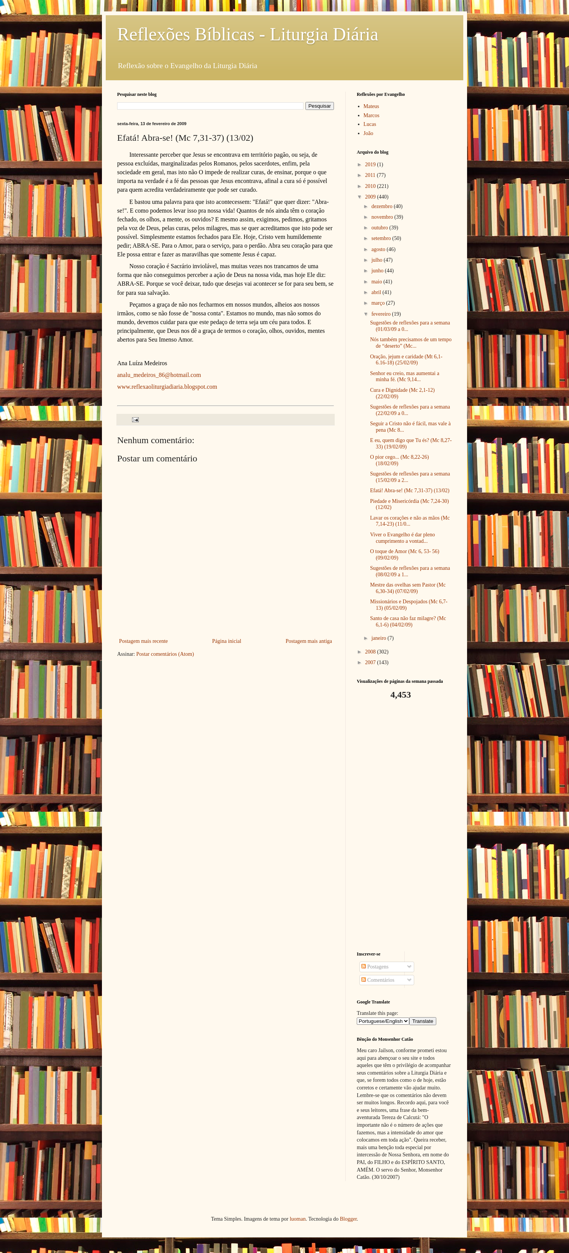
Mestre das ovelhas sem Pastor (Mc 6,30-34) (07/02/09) (408, 588)
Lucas (370, 124)
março (378, 303)
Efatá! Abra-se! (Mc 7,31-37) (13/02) (410, 490)
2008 (371, 652)
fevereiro (381, 314)
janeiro (379, 638)
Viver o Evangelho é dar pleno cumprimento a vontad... (402, 538)
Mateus (371, 106)
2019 (371, 164)
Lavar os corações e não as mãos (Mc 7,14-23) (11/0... (410, 521)
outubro (380, 228)
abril (376, 292)
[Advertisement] (404, 826)
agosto (378, 249)
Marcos (372, 115)
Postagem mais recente (143, 641)
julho (377, 260)
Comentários (377, 980)
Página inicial (227, 641)
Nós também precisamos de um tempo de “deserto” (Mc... (410, 343)
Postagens (375, 967)
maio (377, 282)
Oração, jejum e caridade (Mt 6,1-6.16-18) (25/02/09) (406, 360)
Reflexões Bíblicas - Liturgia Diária (247, 34)
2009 (371, 197)
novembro (382, 217)
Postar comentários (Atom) (165, 654)
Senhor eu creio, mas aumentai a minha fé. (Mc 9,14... (404, 376)
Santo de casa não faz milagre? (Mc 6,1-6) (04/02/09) (408, 621)
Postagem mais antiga (309, 641)
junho (378, 270)
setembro (381, 238)
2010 (371, 186)
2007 (371, 662)
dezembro (382, 206)
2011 (371, 175)
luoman (298, 1219)
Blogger (348, 1219)
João (369, 133)
